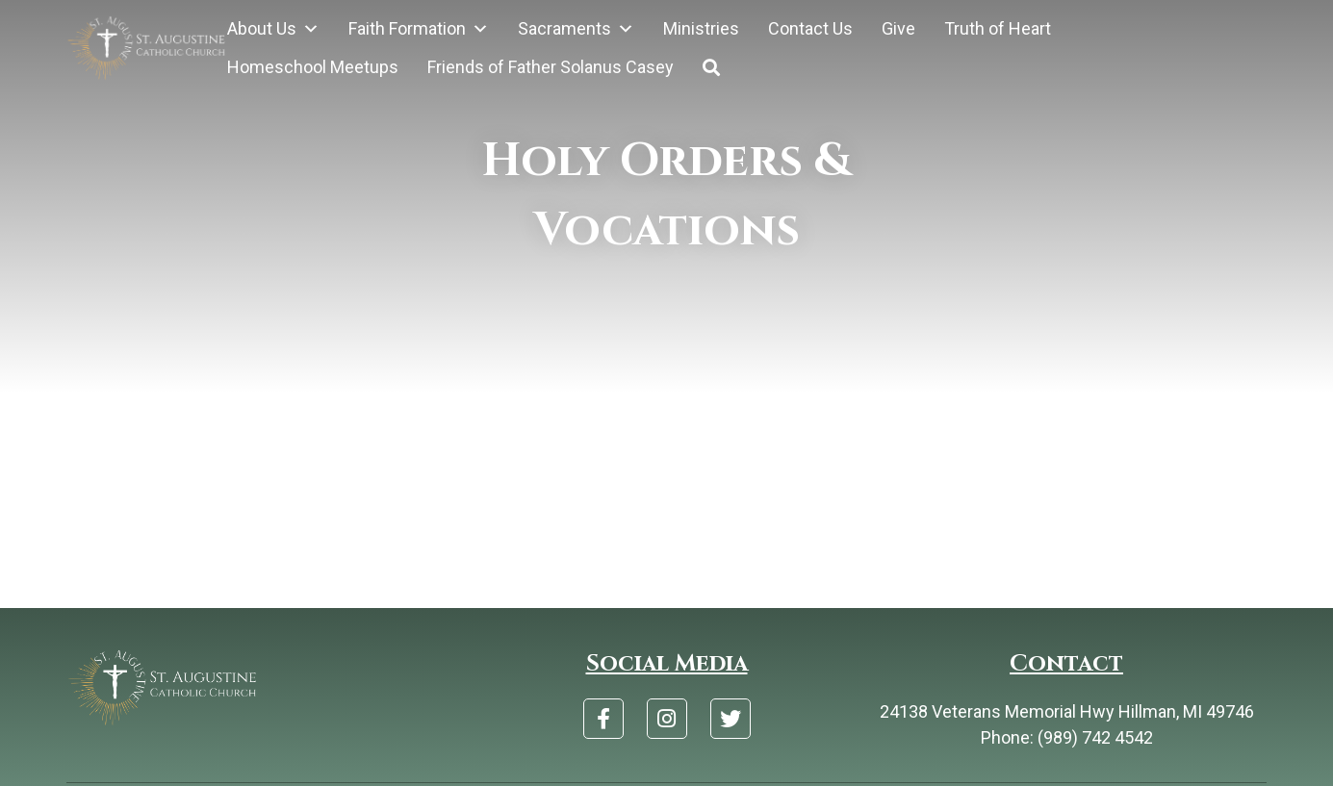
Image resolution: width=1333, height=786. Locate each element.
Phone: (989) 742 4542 (1067, 737)
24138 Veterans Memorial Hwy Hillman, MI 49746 (1067, 711)
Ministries (701, 28)
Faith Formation (418, 28)
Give (898, 28)
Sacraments (576, 28)
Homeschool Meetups (312, 67)
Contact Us (810, 28)
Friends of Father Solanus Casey (550, 67)
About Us (273, 28)
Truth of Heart (997, 28)
